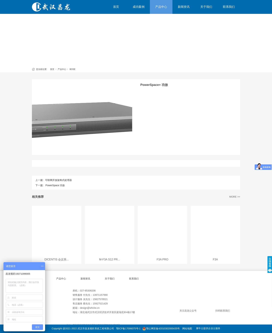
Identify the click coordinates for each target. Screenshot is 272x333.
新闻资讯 (184, 6)
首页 (116, 6)
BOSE (72, 69)
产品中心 (161, 6)
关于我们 (206, 6)
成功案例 (138, 6)
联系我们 (229, 6)
